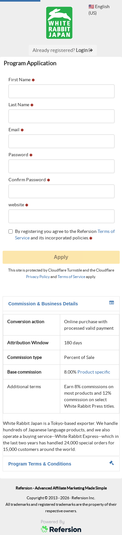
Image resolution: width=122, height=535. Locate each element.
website (18, 204)
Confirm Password (29, 179)
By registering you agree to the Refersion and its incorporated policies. (61, 234)
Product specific (93, 372)
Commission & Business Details (61, 303)
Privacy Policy (38, 276)
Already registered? (63, 50)
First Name (21, 79)
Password (20, 154)
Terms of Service (71, 276)
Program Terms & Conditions (61, 463)
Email (16, 129)
